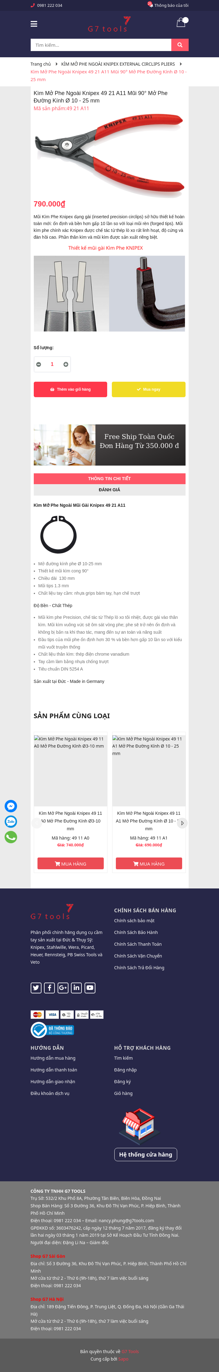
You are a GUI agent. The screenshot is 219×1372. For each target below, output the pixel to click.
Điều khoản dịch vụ (50, 1093)
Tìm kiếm (123, 1058)
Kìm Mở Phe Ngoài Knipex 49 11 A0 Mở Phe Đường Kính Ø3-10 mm (70, 821)
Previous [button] (36, 823)
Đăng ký (122, 1081)
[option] (70, 802)
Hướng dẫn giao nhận (53, 1081)
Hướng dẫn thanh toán (54, 1070)
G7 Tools (130, 1351)
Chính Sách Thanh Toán (138, 944)
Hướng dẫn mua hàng (53, 1058)
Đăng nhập (125, 1070)
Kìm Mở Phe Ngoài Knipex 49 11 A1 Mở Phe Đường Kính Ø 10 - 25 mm (149, 821)
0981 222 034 (49, 5)
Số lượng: (44, 347)
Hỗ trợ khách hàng (142, 1047)
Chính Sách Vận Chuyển (138, 956)
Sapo (123, 1359)
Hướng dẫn (47, 1047)
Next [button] (182, 823)
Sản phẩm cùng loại (72, 715)
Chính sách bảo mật (134, 920)
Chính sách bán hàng (145, 910)
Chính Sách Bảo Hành (136, 932)
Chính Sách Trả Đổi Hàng (139, 967)
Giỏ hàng (123, 1093)
